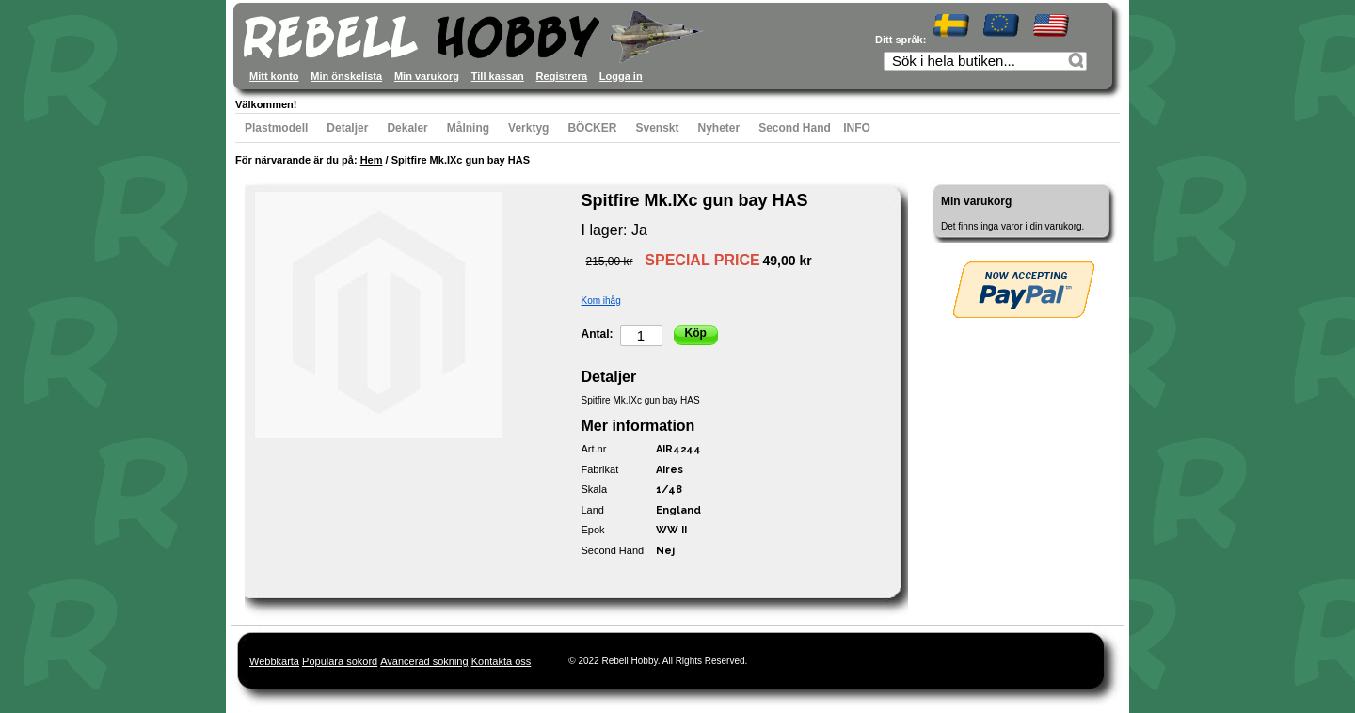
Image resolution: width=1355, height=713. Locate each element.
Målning (468, 128)
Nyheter (719, 128)
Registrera (561, 76)
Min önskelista (346, 76)
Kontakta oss (501, 661)
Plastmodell (276, 128)
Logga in (621, 76)
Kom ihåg (601, 300)
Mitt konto (274, 76)
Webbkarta (274, 661)
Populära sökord (339, 661)
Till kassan (497, 76)
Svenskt (656, 128)
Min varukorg (426, 76)
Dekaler (407, 128)
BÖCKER (591, 128)
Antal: (598, 334)
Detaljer (347, 128)
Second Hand (794, 128)
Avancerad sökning (424, 661)
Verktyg (528, 128)
